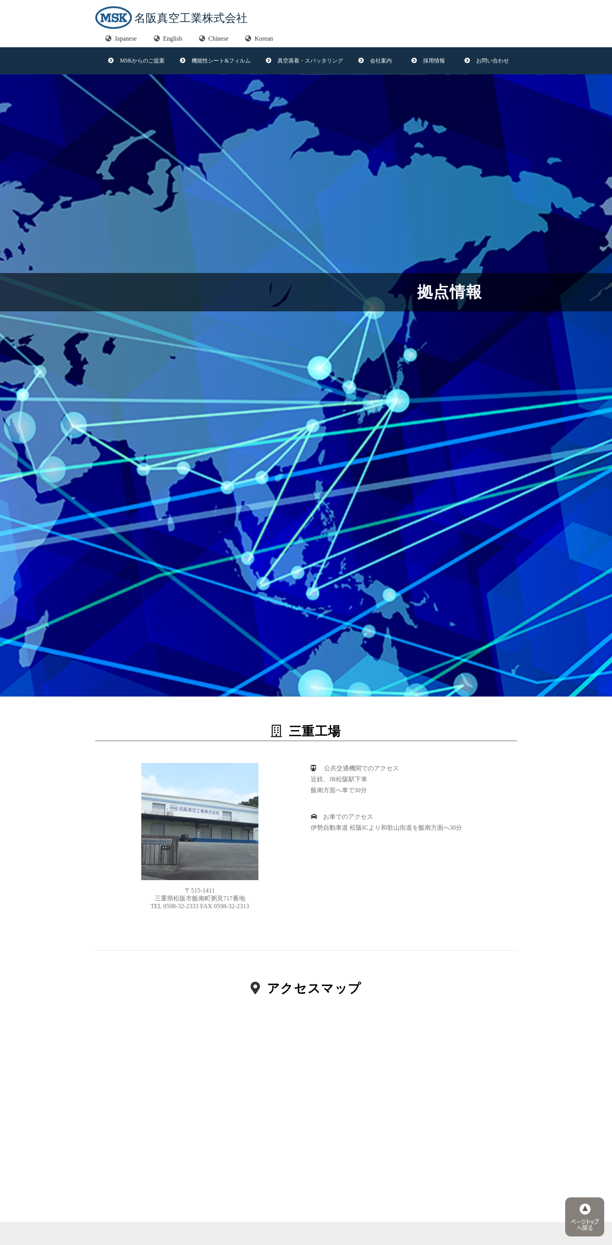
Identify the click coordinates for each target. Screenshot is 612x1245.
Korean (259, 38)
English (168, 38)
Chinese (214, 38)
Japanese (121, 38)
